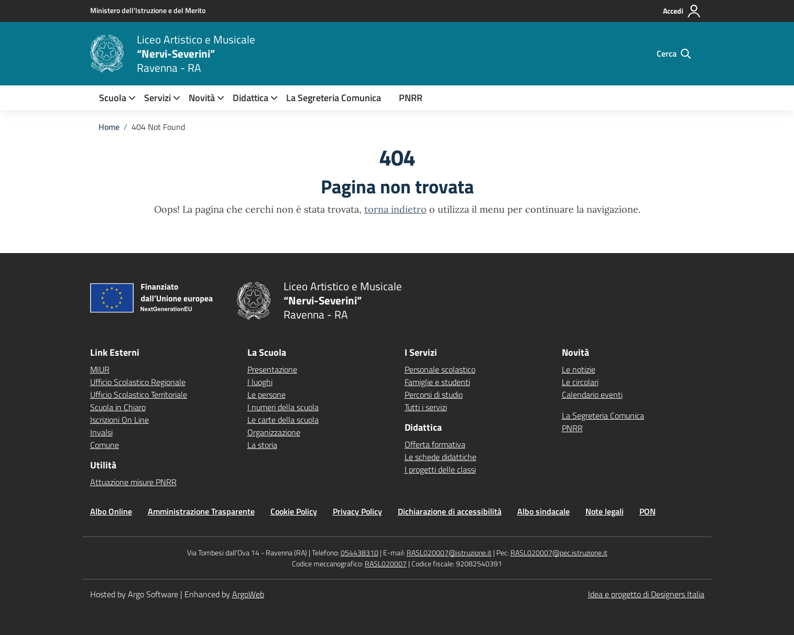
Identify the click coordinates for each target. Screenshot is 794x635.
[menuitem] (112, 97)
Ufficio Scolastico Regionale (138, 382)
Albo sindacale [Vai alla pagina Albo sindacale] (543, 511)
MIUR (100, 369)
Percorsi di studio (434, 394)
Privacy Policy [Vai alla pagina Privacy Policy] (357, 511)
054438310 (359, 552)
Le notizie (578, 369)
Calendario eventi (592, 394)
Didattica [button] (250, 98)
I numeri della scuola (283, 407)
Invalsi (101, 432)
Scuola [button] (112, 98)
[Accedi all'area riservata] (682, 11)
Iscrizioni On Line (119, 419)
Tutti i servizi (426, 407)
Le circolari (580, 382)
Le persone (266, 394)
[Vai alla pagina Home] (109, 127)
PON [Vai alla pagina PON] (647, 511)
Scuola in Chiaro (118, 407)
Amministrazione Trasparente (201, 511)
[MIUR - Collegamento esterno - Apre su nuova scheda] (147, 10)
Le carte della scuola (283, 419)
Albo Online (111, 511)
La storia (262, 445)
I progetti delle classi (440, 469)
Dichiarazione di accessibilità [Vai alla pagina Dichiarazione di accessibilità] (450, 511)
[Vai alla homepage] (107, 53)
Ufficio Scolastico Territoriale (138, 394)
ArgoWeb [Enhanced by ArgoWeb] (248, 594)
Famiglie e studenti (437, 382)
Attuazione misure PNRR (133, 482)
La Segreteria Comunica (333, 98)
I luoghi (260, 382)
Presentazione (272, 369)
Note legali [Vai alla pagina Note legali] (604, 511)
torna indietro (395, 209)
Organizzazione (273, 432)
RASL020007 (386, 563)
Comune (104, 445)
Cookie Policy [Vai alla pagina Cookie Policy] (293, 511)
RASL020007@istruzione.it (449, 552)
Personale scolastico (440, 369)
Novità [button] (202, 98)
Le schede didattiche (440, 457)
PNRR (410, 98)
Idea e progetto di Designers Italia (646, 594)
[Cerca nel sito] (674, 53)
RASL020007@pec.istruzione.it (558, 552)
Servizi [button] (157, 98)
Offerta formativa (435, 444)
